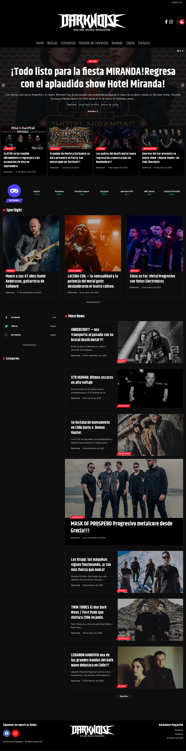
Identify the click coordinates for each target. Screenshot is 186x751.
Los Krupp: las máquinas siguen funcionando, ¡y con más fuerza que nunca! (91, 565)
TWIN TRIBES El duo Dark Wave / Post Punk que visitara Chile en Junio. (89, 612)
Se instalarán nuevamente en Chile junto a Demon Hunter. (90, 427)
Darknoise (71, 105)
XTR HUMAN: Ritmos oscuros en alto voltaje (92, 380)
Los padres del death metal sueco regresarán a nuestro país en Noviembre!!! (116, 158)
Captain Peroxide (172, 191)
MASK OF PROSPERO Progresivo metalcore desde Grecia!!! (121, 527)
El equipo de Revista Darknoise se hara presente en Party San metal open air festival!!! (70, 158)
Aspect (37, 191)
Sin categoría (150, 148)
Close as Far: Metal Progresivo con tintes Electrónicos (152, 278)
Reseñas (101, 148)
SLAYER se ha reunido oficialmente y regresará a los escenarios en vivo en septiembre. (22, 160)
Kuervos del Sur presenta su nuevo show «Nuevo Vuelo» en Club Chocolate (160, 158)
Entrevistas (124, 406)
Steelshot (59, 191)
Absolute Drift (126, 191)
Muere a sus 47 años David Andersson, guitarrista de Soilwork (25, 281)
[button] (178, 51)
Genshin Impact (82, 191)
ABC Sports (149, 191)
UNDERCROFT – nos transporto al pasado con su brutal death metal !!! (92, 335)
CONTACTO (176, 2)
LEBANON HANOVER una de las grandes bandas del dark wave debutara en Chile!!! (92, 660)
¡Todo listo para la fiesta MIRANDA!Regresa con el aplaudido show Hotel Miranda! (93, 78)
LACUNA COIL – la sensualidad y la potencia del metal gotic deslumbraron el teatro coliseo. (93, 281)
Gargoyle (104, 191)
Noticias (93, 61)
